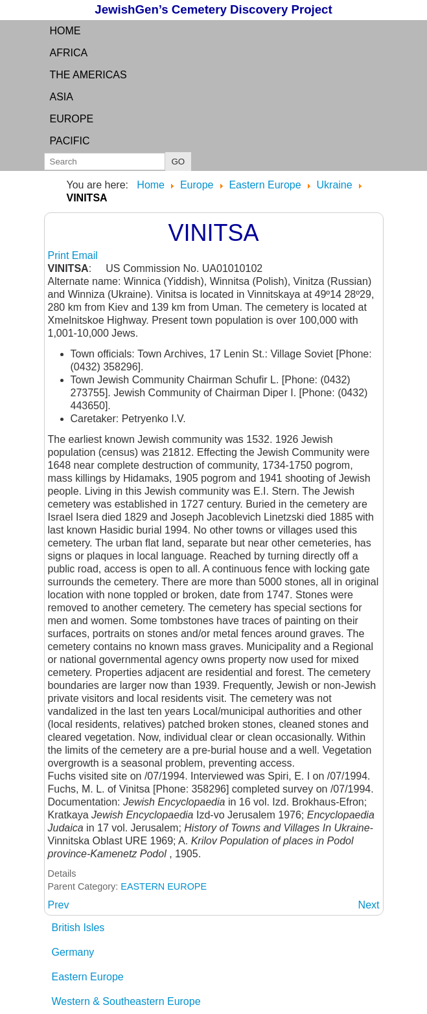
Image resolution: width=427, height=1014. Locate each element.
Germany (73, 952)
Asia (61, 96)
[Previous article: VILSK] (58, 904)
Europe (72, 118)
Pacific (70, 140)
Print (60, 255)
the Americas (88, 74)
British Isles (78, 927)
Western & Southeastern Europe (126, 1001)
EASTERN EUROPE (164, 886)
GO (178, 161)
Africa (69, 52)
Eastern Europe (88, 976)
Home (65, 30)
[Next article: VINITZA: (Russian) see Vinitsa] (369, 904)
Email (85, 255)
